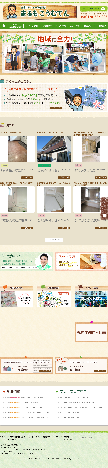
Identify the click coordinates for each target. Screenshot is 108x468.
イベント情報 (61, 25)
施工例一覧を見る (55, 239)
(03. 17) (26, 407)
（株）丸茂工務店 (86, 437)
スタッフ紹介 (75, 25)
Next (105, 53)
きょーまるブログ (73, 391)
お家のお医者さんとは (15, 25)
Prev (3, 53)
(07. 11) (23, 397)
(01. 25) (38, 412)
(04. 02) (69, 417)
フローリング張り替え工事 (10, 132)
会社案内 (102, 25)
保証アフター (89, 25)
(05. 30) (76, 402)
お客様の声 (47, 25)
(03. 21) (22, 402)
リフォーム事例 (31, 25)
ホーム (3, 25)
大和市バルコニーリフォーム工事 (50, 132)
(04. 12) (69, 412)
